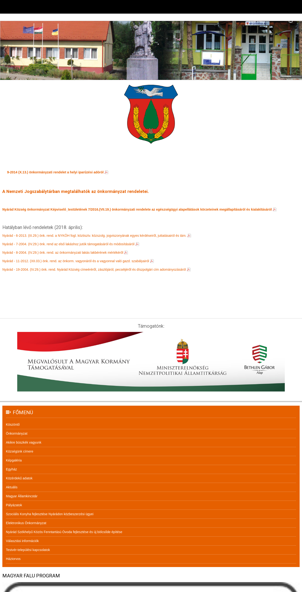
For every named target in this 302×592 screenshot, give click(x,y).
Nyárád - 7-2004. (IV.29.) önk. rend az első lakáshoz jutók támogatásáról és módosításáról (68, 244)
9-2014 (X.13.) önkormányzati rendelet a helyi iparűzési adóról (55, 172)
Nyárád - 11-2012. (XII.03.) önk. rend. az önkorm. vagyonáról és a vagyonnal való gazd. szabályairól (75, 261)
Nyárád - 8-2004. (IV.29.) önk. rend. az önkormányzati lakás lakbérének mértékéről (62, 252)
